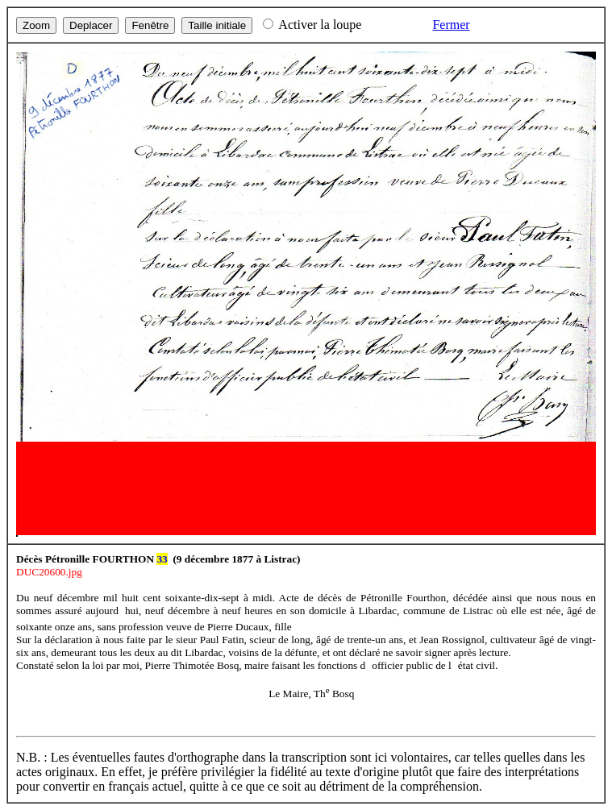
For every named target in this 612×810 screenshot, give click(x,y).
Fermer (450, 24)
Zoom (36, 25)
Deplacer (90, 25)
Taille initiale (217, 25)
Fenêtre (150, 25)
